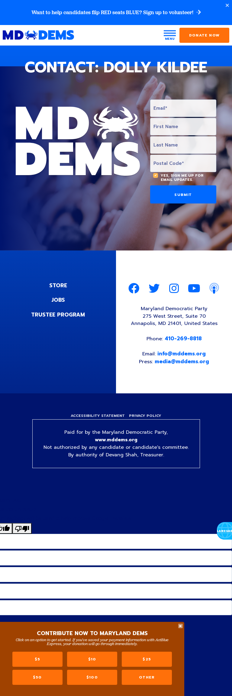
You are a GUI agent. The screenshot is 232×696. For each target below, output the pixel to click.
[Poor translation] (22, 530)
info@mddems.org (182, 355)
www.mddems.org (116, 442)
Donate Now (204, 35)
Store (58, 285)
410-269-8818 (183, 339)
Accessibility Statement (97, 417)
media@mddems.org (182, 362)
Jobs (58, 300)
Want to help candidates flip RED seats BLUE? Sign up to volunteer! (116, 12)
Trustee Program (58, 314)
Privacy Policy (146, 417)
